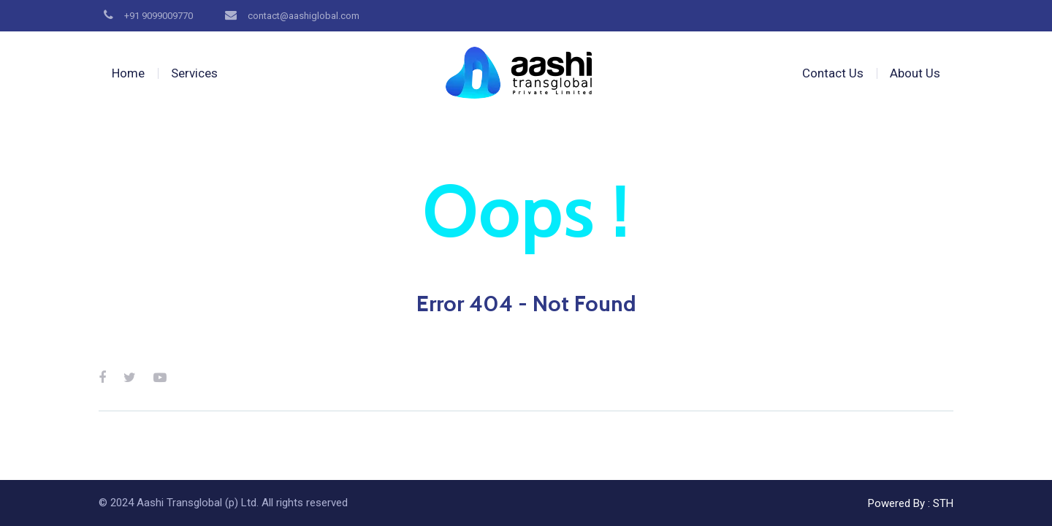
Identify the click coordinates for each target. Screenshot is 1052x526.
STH (943, 503)
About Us (915, 73)
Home (128, 73)
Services (194, 73)
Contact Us (833, 73)
